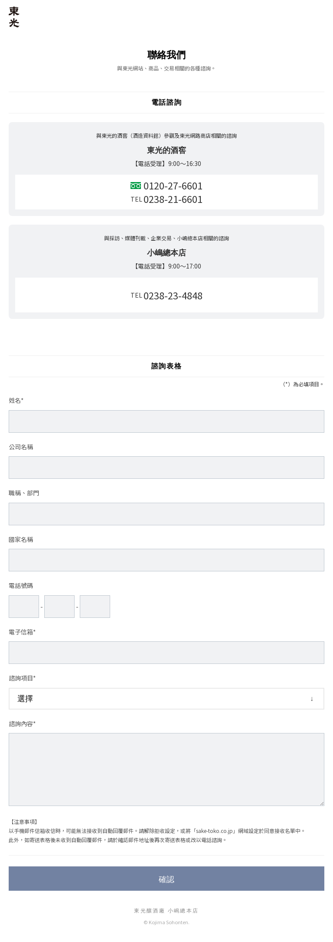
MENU (319, 14)
